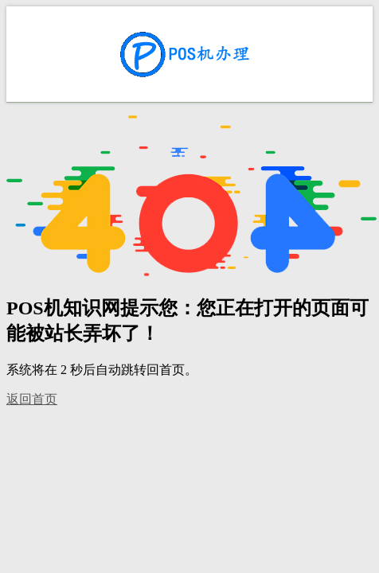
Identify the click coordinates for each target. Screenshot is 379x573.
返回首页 (31, 399)
